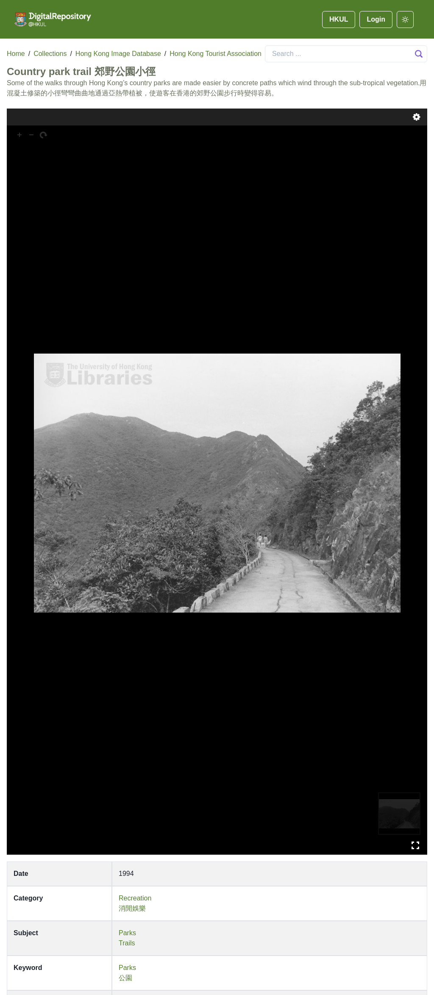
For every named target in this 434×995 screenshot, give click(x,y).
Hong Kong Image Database (118, 53)
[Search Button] (419, 54)
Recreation (135, 898)
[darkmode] (405, 19)
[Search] (346, 53)
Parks (127, 932)
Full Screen (415, 845)
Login (376, 19)
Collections (50, 53)
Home (16, 53)
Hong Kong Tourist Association (216, 53)
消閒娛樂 (132, 908)
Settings (416, 117)
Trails (127, 943)
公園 (125, 977)
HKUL (338, 19)
